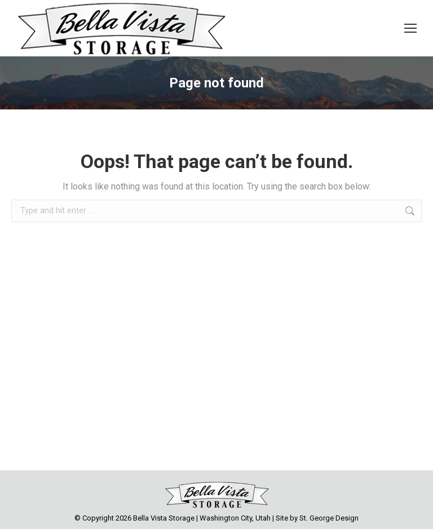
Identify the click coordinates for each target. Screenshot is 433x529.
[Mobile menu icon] (410, 28)
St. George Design (329, 518)
